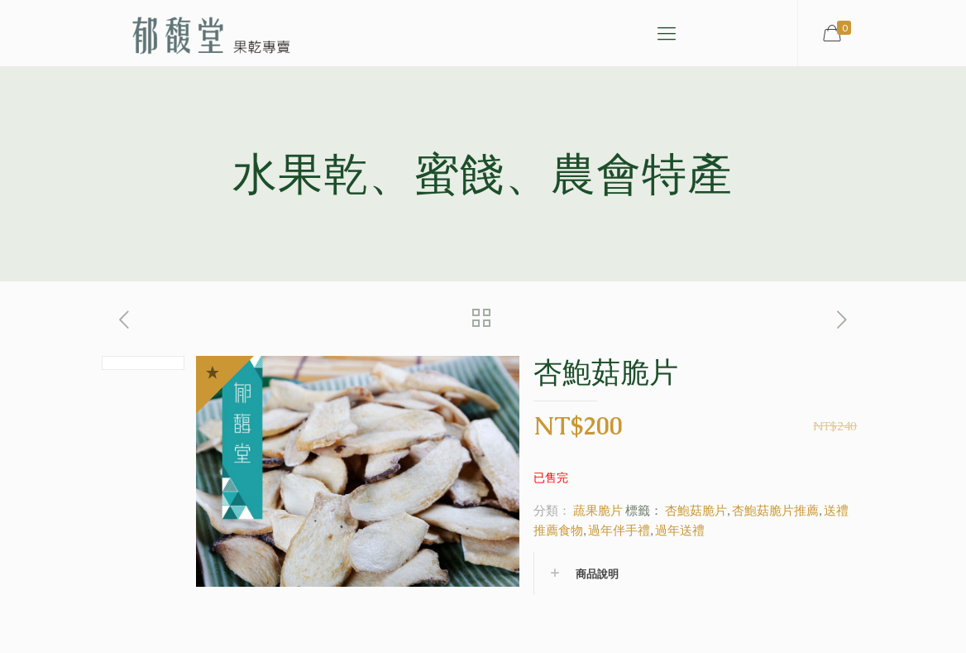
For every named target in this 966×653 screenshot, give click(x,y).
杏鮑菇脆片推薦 (775, 509)
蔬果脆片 (598, 509)
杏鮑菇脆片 (696, 509)
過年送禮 (680, 529)
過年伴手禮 (619, 529)
